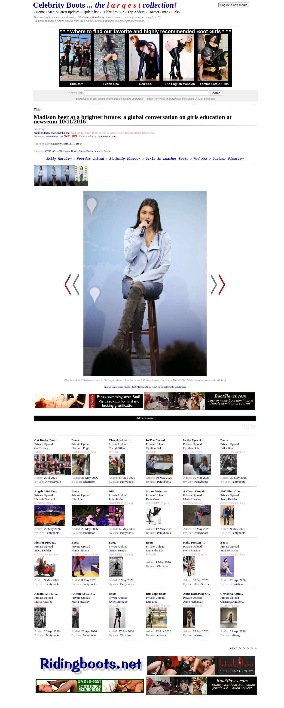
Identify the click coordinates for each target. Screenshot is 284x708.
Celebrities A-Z (113, 12)
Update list (90, 12)
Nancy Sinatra (80, 550)
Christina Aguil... (231, 593)
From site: (39, 136)
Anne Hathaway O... (196, 593)
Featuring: (39, 129)
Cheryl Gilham (118, 448)
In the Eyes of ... (193, 440)
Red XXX (145, 84)
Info (165, 12)
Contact (153, 12)
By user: (39, 481)
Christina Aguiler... (232, 601)
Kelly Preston (191, 550)
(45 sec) (49, 503)
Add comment (144, 418)
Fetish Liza (111, 84)
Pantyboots (127, 481)
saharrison (89, 481)
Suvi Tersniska (229, 550)
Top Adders (135, 12)
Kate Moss (152, 499)
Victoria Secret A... (46, 499)
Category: (39, 151)
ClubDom (76, 84)
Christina (162, 566)
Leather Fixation (228, 159)
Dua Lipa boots (156, 593)
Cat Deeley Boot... (46, 440)
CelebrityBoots (59, 143)
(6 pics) (128, 554)
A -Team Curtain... (195, 491)
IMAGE (39, 452)
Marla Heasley (192, 499)
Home (40, 12)
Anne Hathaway (193, 601)
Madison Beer (41, 132)
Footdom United (90, 159)
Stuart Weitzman (157, 491)
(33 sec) (198, 503)
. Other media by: (88, 136)
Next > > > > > (243, 648)
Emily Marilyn (59, 159)
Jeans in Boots (102, 151)
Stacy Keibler (228, 499)
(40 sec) (198, 605)
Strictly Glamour (124, 159)
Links (175, 12)
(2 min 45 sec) (90, 554)
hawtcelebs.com (55, 136)
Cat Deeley (41, 448)
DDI (111, 491)
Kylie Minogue (118, 601)
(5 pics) (165, 605)
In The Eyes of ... (157, 440)
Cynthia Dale (154, 448)
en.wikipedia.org (60, 132)
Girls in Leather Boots (167, 159)
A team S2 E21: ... (83, 593)
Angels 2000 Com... (47, 491)
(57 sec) (198, 452)
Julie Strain (116, 499)
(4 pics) (239, 452)
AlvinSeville (53, 481)
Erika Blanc (227, 448)
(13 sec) (235, 605)
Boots (75, 440)
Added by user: (42, 143)
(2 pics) (91, 452)
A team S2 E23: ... (46, 593)
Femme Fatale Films (214, 84)
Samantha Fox (155, 550)
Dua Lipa (152, 601)
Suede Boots (86, 151)
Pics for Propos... (45, 542)
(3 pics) (239, 503)
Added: (39, 477)
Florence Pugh (80, 448)
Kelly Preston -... (194, 542)
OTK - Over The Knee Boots (61, 151)
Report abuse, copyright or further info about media (162, 387)
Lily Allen (78, 499)
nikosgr (161, 635)
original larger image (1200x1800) (120, 387)
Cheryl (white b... (120, 440)
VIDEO (188, 452)
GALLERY (79, 452)
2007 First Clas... (231, 491)
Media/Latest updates (63, 12)
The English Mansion (180, 84)
